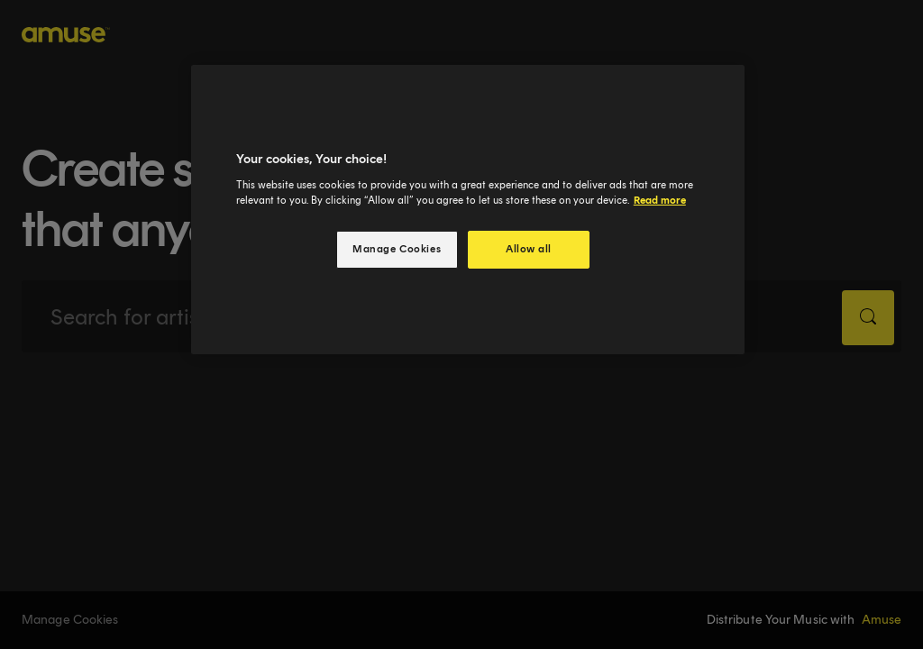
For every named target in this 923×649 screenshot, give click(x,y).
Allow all (529, 248)
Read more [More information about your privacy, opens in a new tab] (660, 200)
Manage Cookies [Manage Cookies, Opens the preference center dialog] (396, 248)
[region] (468, 209)
